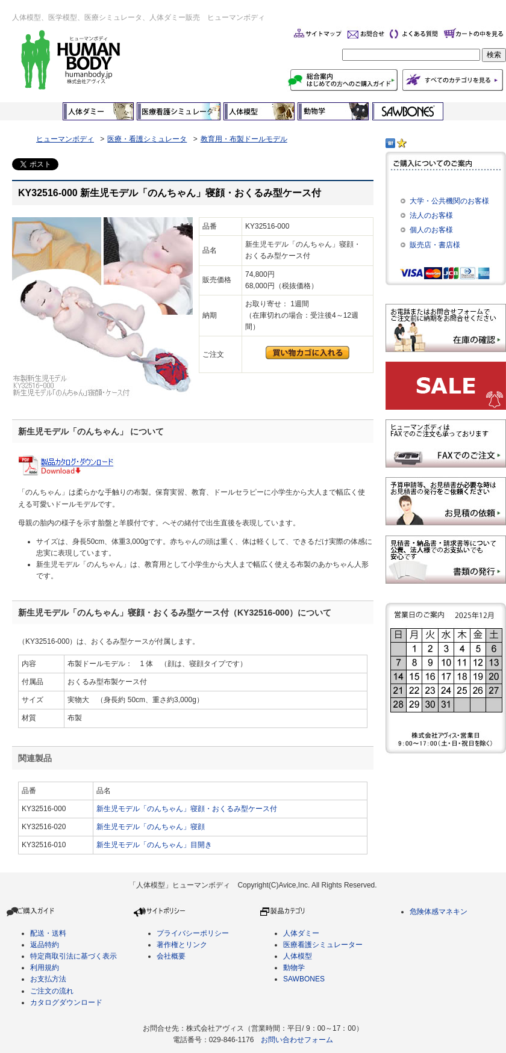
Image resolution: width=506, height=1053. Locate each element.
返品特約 (44, 944)
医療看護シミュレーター (323, 944)
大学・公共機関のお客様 (449, 201)
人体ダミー (301, 933)
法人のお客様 (431, 215)
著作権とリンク (182, 944)
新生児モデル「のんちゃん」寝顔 (150, 827)
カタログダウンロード (66, 1002)
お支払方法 (48, 979)
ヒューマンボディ (65, 139)
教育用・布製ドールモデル (244, 139)
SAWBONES (304, 979)
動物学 (294, 967)
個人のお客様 (431, 230)
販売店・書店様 (435, 245)
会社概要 (171, 956)
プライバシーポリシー (193, 933)
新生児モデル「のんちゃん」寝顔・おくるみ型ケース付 (186, 808)
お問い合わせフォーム (297, 1040)
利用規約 (44, 967)
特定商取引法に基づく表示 (73, 956)
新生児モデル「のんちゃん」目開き (154, 845)
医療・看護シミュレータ (147, 139)
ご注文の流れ (51, 991)
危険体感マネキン (438, 911)
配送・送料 (48, 933)
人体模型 (297, 956)
